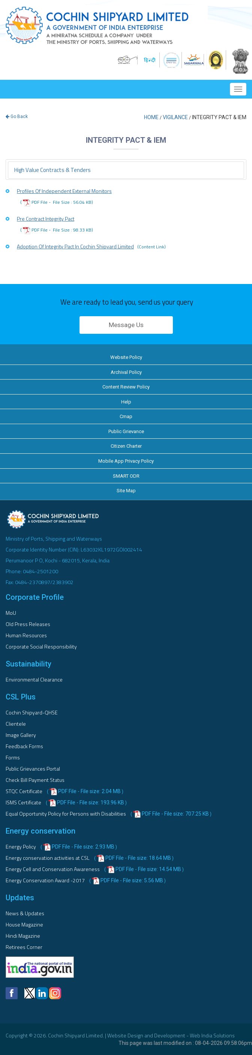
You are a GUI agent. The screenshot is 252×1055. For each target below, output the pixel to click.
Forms (13, 757)
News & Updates (25, 913)
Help (126, 402)
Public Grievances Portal (33, 769)
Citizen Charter (126, 446)
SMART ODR (126, 476)
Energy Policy (21, 846)
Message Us (126, 325)
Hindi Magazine (23, 936)
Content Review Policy (126, 387)
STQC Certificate (25, 791)
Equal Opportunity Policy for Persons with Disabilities (66, 813)
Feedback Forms (24, 746)
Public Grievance (126, 431)
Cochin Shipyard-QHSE (32, 712)
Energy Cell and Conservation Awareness (53, 869)
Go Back (17, 116)
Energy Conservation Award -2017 (46, 880)
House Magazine (24, 924)
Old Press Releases (28, 624)
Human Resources (26, 635)
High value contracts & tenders (52, 170)
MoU (11, 613)
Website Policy (126, 357)
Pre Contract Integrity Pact (45, 219)
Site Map (126, 490)
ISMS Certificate (24, 802)
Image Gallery (21, 735)
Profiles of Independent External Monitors (64, 191)
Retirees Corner (24, 947)
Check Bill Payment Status (35, 780)
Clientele (16, 724)
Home (151, 117)
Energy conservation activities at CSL (48, 858)
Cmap (126, 416)
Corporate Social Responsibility (41, 646)
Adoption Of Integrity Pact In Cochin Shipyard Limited (91, 246)
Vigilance (175, 117)
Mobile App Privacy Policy (126, 461)
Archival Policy (126, 372)
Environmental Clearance (34, 679)
